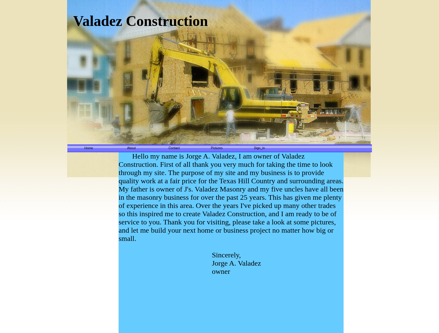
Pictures (217, 148)
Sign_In (259, 148)
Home (88, 148)
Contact (174, 148)
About (131, 148)
